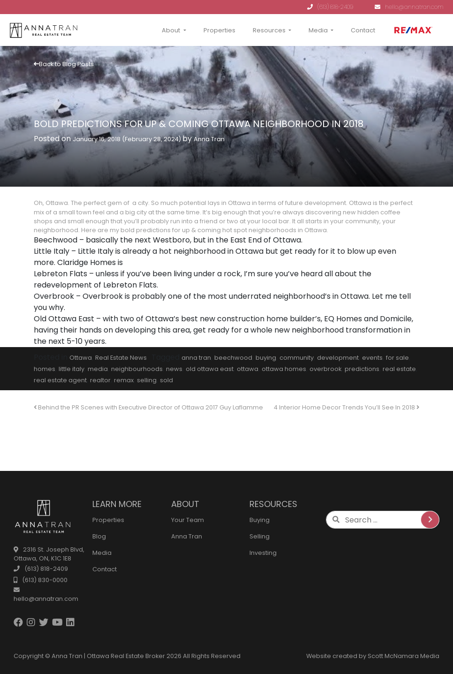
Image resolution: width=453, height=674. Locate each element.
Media (318, 30)
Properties (219, 30)
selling (147, 380)
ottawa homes (284, 369)
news (174, 369)
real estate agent (60, 380)
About (171, 30)
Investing (263, 553)
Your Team (187, 520)
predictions (362, 369)
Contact (363, 30)
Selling (259, 536)
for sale (397, 358)
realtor (100, 380)
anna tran (196, 358)
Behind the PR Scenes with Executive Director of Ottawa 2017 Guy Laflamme (148, 407)
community (296, 358)
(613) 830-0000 (41, 580)
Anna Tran (209, 139)
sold (166, 380)
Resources (269, 30)
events (372, 358)
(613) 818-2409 (330, 7)
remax (124, 380)
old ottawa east (210, 369)
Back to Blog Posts (64, 64)
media (98, 369)
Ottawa (80, 358)
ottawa (247, 369)
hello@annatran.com (409, 7)
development (338, 358)
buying (266, 358)
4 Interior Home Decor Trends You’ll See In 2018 (346, 407)
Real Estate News (121, 358)
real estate (399, 369)
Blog (99, 536)
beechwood (233, 358)
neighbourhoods (137, 369)
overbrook (325, 369)
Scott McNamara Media (403, 656)
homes (44, 369)
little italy (71, 369)
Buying (259, 520)
